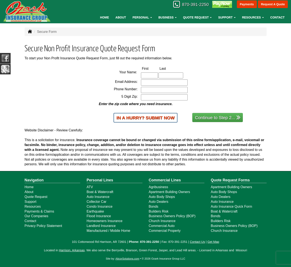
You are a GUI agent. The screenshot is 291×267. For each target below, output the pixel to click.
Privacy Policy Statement (43, 226)
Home (104, 17)
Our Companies (36, 216)
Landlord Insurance (101, 226)
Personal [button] (142, 17)
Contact (277, 17)
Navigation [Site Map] (34, 180)
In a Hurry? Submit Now (146, 117)
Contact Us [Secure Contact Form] (197, 241)
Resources (33, 206)
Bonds (153, 206)
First (149, 68)
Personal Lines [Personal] (100, 180)
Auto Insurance (98, 197)
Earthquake (95, 211)
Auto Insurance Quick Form (231, 206)
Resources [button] (253, 17)
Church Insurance (162, 221)
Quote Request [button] (197, 17)
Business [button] (167, 17)
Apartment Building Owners (169, 192)
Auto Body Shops (162, 197)
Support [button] (227, 17)
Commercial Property (165, 230)
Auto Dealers (159, 201)
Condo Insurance (99, 206)
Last (167, 68)
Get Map (213, 241)
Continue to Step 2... (218, 117)
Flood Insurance (99, 216)
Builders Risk (159, 211)
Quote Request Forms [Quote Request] (230, 180)
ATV (90, 187)
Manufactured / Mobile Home (108, 230)
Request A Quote (273, 4)
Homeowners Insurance (104, 221)
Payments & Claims (39, 211)
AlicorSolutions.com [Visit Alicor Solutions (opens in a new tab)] (127, 258)
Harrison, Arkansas (72, 250)
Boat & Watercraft (100, 192)
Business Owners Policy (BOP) (172, 216)
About (120, 17)
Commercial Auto (162, 226)
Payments (247, 4)
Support (31, 201)
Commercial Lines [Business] (165, 180)
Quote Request (36, 197)
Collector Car (96, 201)
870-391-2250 (193, 4)
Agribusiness (158, 187)
